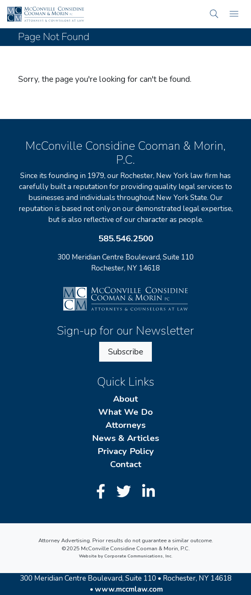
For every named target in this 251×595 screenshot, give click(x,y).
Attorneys (125, 425)
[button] (214, 14)
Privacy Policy (125, 451)
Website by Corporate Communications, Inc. (126, 556)
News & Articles (125, 438)
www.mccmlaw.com (129, 589)
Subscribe (125, 351)
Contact (125, 464)
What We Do (125, 412)
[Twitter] (125, 492)
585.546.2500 (125, 238)
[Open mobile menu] (234, 14)
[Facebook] (102, 492)
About (125, 399)
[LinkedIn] (148, 492)
